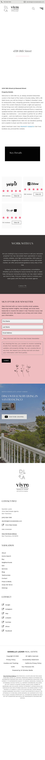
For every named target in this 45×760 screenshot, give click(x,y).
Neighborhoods (7, 562)
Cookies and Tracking (11, 663)
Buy (3, 559)
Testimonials (6, 575)
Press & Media (6, 581)
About (4, 553)
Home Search (6, 556)
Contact (4, 578)
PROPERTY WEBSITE (27, 126)
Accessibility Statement (30, 659)
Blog (3, 572)
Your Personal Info (28, 666)
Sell (3, 565)
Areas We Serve (7, 584)
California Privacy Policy (33, 663)
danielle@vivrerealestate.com (12, 521)
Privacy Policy (10, 659)
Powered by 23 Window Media (22, 670)
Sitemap (4, 588)
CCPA (13, 666)
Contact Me (22, 286)
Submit (6, 360)
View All (16, 196)
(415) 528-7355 (7, 517)
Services (4, 569)
